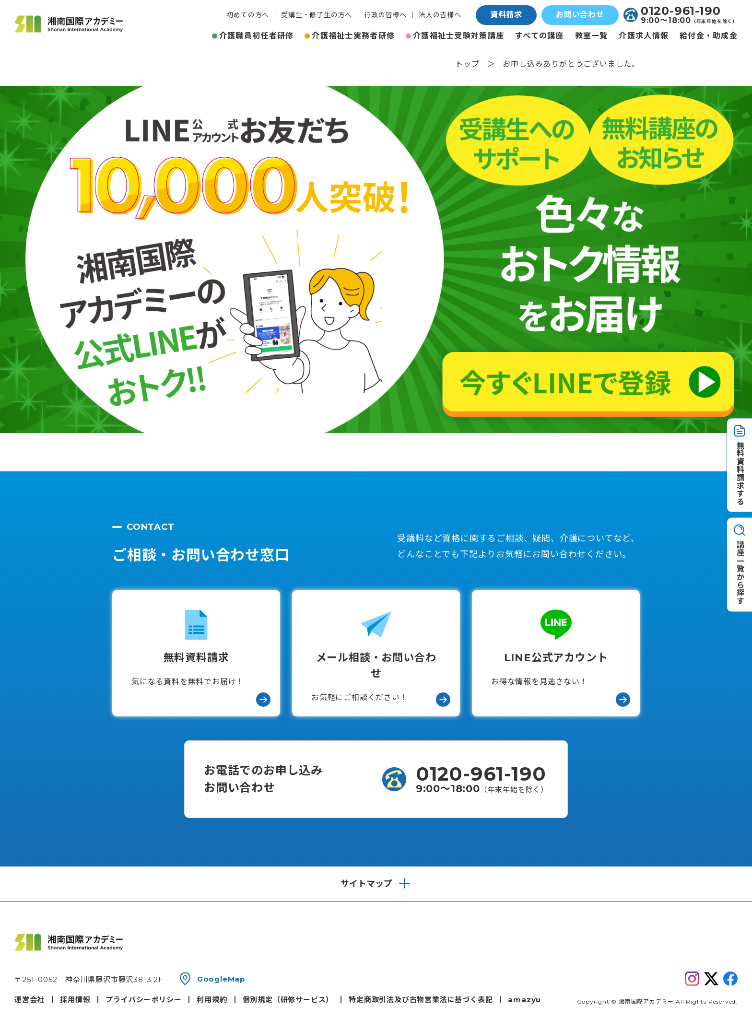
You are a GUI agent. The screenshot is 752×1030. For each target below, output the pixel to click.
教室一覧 (591, 35)
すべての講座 (539, 35)
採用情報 (75, 999)
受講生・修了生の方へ (316, 15)
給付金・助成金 (709, 35)
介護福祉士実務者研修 (353, 35)
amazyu (524, 999)
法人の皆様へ (440, 15)
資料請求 (506, 14)
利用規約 (212, 999)
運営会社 (29, 999)
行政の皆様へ (385, 15)
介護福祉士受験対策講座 (458, 35)
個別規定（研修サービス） (288, 999)
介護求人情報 (644, 35)
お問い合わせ (580, 14)
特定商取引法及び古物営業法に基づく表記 (421, 999)
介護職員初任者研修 (256, 35)
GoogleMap (221, 978)
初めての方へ (247, 15)
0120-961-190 (681, 11)
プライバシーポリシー (143, 999)
